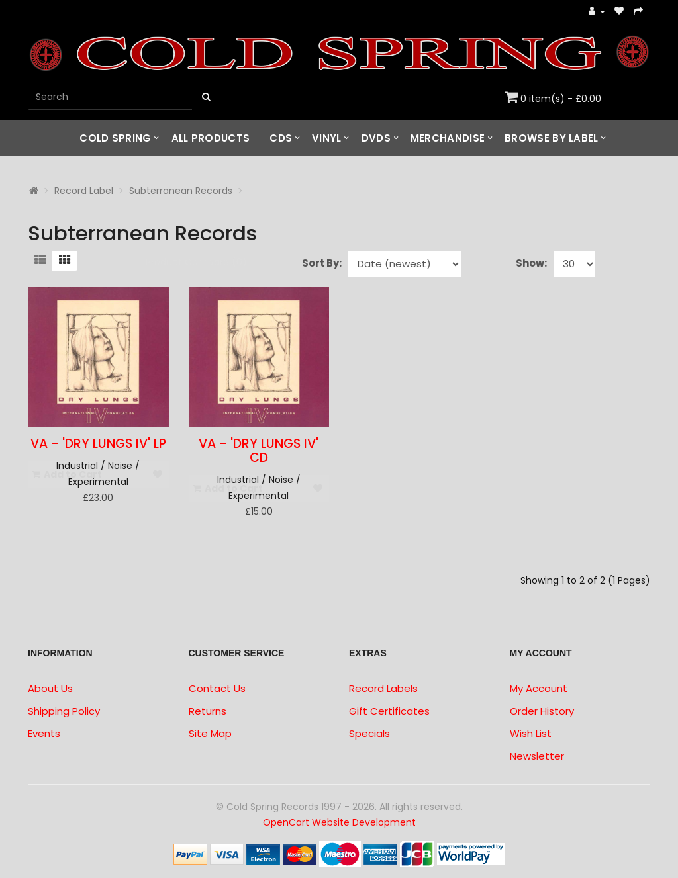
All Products (210, 138)
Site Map (210, 733)
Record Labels (383, 688)
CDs (280, 138)
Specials (369, 733)
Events (44, 733)
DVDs (376, 138)
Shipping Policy (64, 711)
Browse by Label (552, 138)
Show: (531, 263)
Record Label (83, 190)
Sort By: (322, 263)
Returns (207, 711)
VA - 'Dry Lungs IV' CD (258, 450)
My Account (538, 688)
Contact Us (217, 688)
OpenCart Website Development (339, 822)
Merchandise (448, 138)
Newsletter (537, 756)
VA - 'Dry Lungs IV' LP (98, 444)
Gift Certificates (389, 711)
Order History (542, 711)
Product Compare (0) (196, 262)
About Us (50, 688)
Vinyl (327, 138)
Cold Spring (115, 138)
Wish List (531, 733)
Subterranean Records (180, 190)
